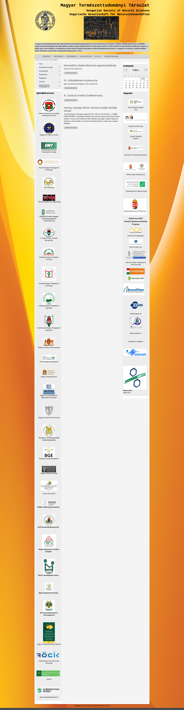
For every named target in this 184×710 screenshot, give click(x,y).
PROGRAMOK (71, 56)
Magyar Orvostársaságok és (49, 395)
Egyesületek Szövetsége (49, 397)
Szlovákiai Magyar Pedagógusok (49, 283)
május (136, 70)
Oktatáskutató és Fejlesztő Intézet (136, 191)
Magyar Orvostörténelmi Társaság (48, 417)
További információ (71, 73)
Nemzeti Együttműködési (136, 107)
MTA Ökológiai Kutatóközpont (49, 362)
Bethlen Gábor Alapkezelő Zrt (136, 174)
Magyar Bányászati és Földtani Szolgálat (49, 543)
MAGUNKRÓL (58, 56)
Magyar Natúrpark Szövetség (48, 588)
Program (135, 138)
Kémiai (51, 60)
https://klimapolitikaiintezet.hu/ (49, 697)
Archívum (42, 81)
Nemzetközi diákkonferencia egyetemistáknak (90, 65)
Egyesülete (48, 330)
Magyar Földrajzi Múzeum (49, 377)
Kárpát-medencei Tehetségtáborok (44, 86)
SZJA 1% (98, 56)
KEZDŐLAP (46, 56)
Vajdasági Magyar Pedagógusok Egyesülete (49, 301)
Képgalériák (42, 78)
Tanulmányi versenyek (46, 67)
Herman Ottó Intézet (49, 493)
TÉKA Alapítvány (49, 182)
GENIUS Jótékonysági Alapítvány (48, 504)
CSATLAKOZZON (85, 56)
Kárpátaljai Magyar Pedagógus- (49, 257)
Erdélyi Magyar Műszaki (49, 146)
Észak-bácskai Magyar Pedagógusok (48, 322)
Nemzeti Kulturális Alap (135, 126)
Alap (135, 110)
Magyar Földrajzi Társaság (49, 470)
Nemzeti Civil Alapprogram (135, 236)
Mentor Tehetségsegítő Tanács (48, 567)
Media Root (126, 392)
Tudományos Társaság (49, 152)
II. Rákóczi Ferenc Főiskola (49, 238)
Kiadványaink (43, 74)
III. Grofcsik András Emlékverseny (83, 95)
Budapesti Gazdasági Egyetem (49, 458)
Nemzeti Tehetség (135, 136)
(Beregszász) (49, 240)
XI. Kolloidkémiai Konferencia (80, 80)
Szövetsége (49, 286)
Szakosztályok (44, 60)
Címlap (37, 60)
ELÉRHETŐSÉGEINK (111, 56)
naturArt (49, 679)
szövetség (49, 259)
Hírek (40, 64)
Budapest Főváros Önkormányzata (49, 347)
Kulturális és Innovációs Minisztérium (135, 155)
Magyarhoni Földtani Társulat (49, 129)
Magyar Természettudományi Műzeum (49, 633)
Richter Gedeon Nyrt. (136, 243)
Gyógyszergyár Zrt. (136, 314)
